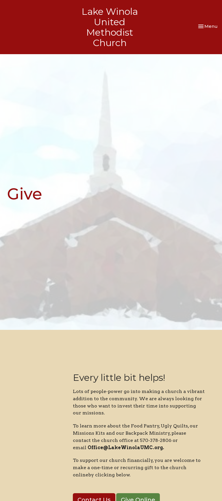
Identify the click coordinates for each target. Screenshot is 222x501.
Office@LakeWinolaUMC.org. (126, 447)
